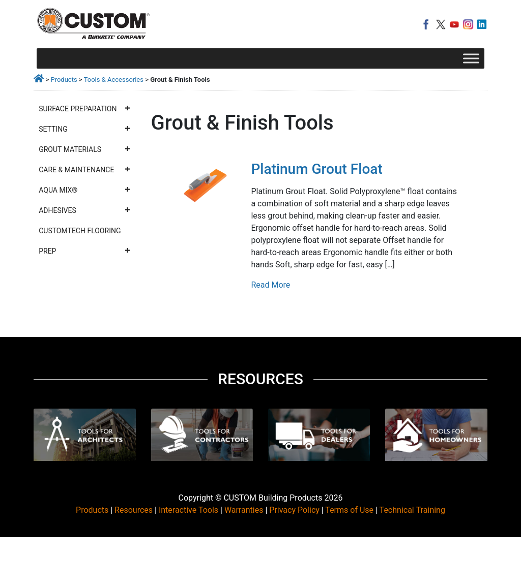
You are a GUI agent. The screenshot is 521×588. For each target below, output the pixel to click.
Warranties (244, 510)
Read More (270, 285)
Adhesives (84, 210)
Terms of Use (349, 510)
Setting (84, 129)
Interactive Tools (188, 510)
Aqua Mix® (84, 190)
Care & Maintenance (84, 170)
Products (63, 79)
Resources (133, 510)
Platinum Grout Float (316, 169)
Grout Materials (84, 149)
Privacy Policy (294, 510)
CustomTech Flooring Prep (84, 244)
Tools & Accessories (113, 79)
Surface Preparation (84, 109)
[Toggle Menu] (471, 58)
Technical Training (412, 510)
